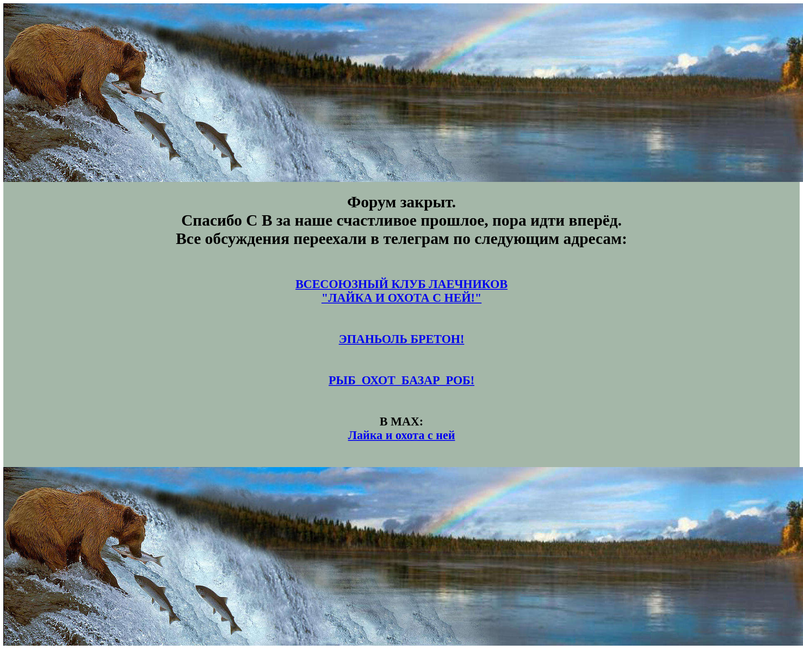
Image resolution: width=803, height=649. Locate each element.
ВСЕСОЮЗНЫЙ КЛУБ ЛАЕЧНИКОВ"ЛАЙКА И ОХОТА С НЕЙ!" (401, 290)
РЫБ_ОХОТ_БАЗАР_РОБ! (401, 380)
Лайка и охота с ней (401, 435)
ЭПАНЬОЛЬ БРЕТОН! (401, 339)
